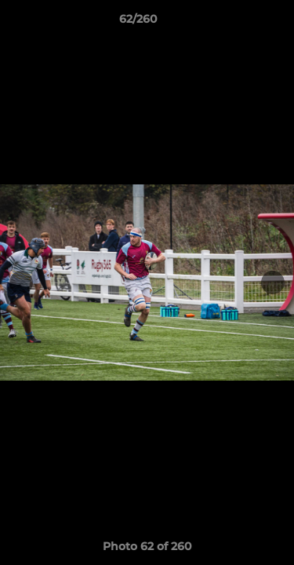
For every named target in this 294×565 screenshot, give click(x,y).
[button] (237, 23)
